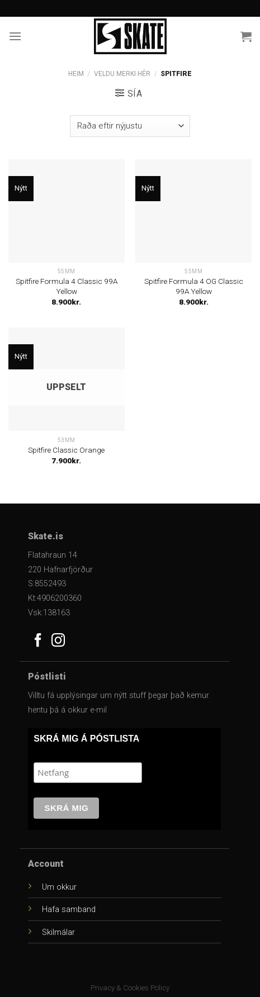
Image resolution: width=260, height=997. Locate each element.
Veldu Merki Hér (122, 74)
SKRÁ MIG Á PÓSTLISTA (86, 738)
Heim (76, 74)
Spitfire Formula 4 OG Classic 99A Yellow (193, 286)
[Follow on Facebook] (38, 641)
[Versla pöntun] (130, 126)
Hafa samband (69, 909)
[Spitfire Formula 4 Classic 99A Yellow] (66, 211)
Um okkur (59, 887)
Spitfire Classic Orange (66, 449)
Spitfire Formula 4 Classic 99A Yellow (66, 286)
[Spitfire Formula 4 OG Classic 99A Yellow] (193, 211)
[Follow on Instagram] (58, 641)
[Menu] (15, 36)
